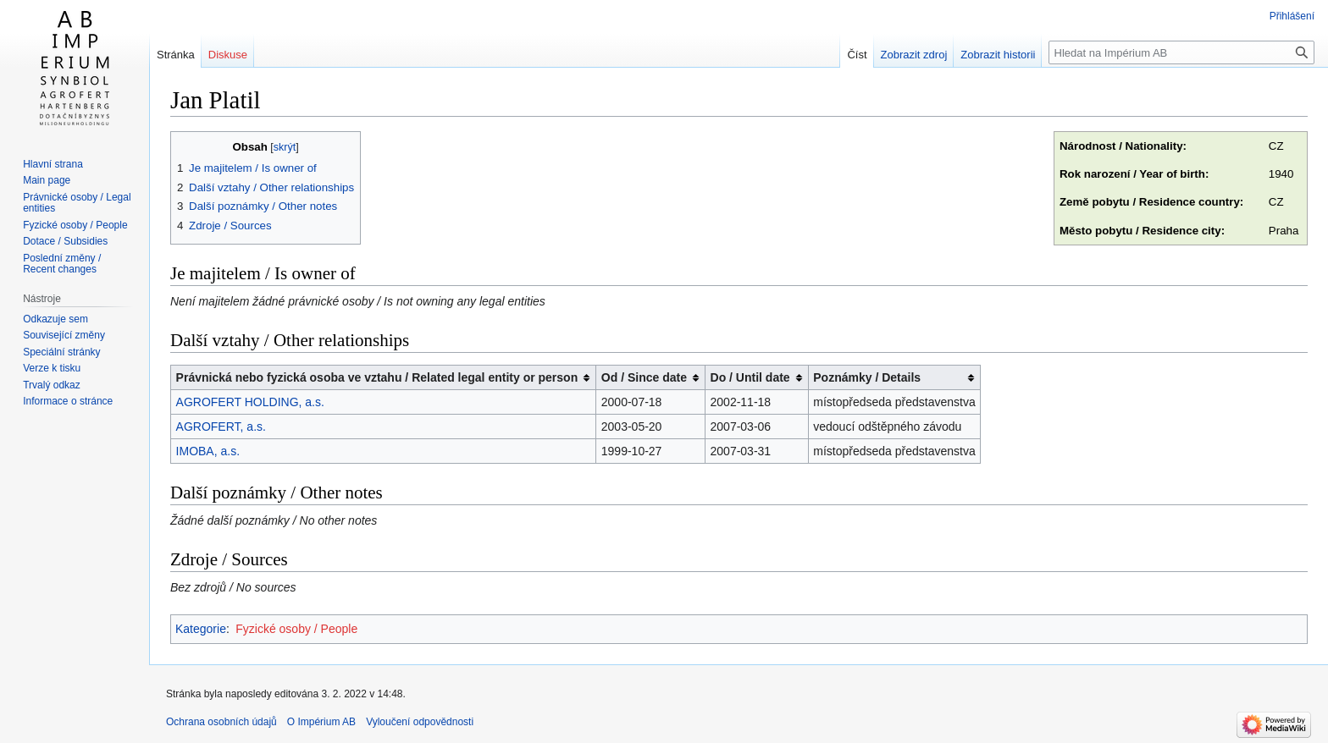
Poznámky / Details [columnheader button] (867, 377)
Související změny (64, 335)
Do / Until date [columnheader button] (750, 377)
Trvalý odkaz (51, 385)
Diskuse (227, 54)
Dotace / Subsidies (65, 241)
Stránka (176, 54)
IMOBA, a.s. (208, 451)
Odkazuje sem (55, 319)
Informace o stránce (68, 401)
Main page (46, 180)
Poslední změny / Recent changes (62, 264)
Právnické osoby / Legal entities (76, 203)
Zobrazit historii (997, 54)
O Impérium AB (321, 722)
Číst (856, 54)
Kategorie (200, 629)
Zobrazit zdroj (914, 54)
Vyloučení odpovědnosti (419, 722)
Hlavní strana (53, 164)
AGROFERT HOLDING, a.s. (250, 402)
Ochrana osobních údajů (221, 722)
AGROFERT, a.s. (221, 426)
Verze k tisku (51, 368)
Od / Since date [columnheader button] (644, 377)
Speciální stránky (61, 352)
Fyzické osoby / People (296, 629)
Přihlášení (1292, 16)
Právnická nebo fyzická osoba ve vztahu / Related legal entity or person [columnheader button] (377, 377)
